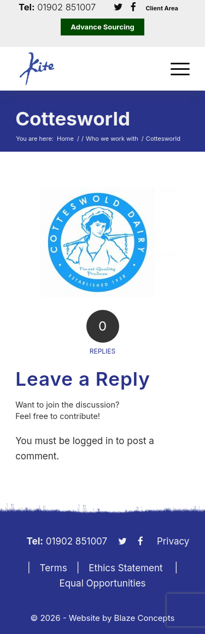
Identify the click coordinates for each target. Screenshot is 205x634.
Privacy (173, 541)
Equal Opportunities (102, 583)
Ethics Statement (125, 568)
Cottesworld (72, 118)
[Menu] (175, 69)
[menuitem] (175, 69)
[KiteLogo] (85, 69)
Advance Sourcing (102, 26)
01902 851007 (66, 7)
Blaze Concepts (144, 618)
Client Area (161, 8)
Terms (53, 568)
